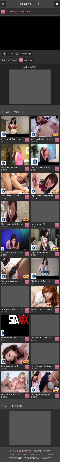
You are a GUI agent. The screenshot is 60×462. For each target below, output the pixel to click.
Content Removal (32, 458)
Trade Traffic (15, 458)
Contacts (46, 458)
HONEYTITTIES (30, 4)
